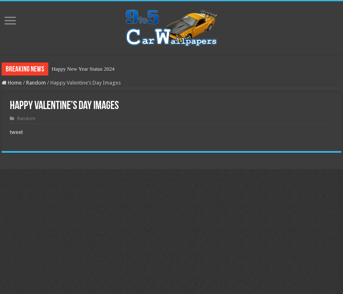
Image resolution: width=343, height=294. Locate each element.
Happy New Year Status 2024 (83, 69)
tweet (16, 132)
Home (12, 83)
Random (36, 83)
